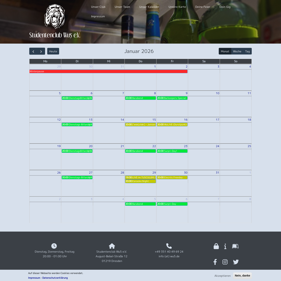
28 (122, 172)
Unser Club (98, 7)
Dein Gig (225, 7)
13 (90, 119)
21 (122, 146)
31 (122, 66)
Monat (225, 51)
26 (59, 172)
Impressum (34, 278)
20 (90, 146)
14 (122, 119)
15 (154, 119)
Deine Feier (202, 7)
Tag (247, 51)
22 (154, 146)
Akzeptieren (222, 277)
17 (217, 119)
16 (186, 119)
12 (59, 119)
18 (249, 119)
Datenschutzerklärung (55, 278)
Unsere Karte (177, 7)
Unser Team (122, 7)
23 (186, 146)
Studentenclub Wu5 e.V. (54, 35)
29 (59, 66)
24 (217, 146)
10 (217, 93)
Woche (237, 51)
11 (249, 93)
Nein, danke (242, 276)
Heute (53, 51)
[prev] (33, 51)
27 (90, 172)
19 (59, 146)
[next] (41, 51)
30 (90, 66)
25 (249, 146)
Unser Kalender (149, 7)
